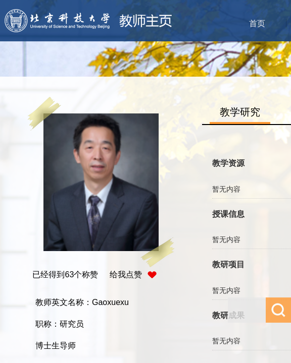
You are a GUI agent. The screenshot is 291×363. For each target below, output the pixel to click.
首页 (257, 23)
